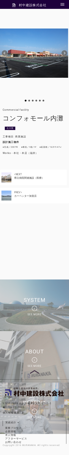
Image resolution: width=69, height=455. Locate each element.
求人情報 (10, 435)
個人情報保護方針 (14, 412)
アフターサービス (16, 438)
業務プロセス (13, 427)
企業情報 (10, 431)
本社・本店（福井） (26, 153)
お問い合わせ (13, 442)
